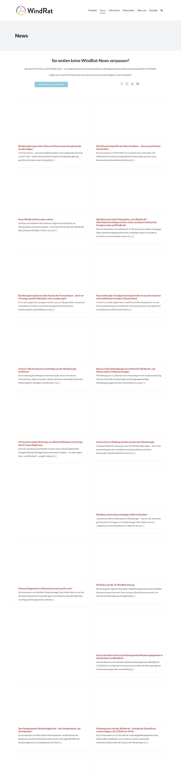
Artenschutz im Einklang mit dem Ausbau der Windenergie (125, 442)
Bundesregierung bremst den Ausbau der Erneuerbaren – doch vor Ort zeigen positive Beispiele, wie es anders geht (51, 297)
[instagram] (127, 84)
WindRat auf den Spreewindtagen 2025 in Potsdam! (121, 514)
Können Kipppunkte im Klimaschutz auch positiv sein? (45, 588)
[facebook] (122, 84)
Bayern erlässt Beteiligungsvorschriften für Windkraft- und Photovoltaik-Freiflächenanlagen (125, 370)
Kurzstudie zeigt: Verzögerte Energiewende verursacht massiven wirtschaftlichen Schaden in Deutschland (128, 297)
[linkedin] (132, 84)
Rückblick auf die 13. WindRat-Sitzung (115, 584)
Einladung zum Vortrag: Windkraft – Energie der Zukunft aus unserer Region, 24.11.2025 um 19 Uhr (126, 730)
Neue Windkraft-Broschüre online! (35, 219)
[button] (162, 10)
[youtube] (138, 84)
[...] (53, 160)
